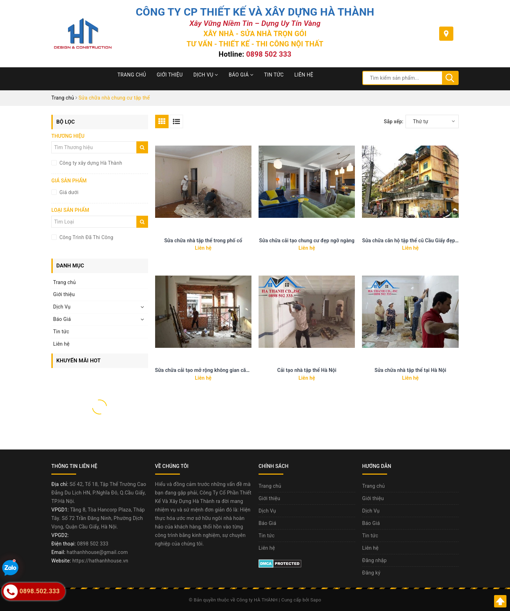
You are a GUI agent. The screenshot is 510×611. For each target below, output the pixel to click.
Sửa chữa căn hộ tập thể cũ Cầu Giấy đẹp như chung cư (424, 240)
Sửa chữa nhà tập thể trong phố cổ (203, 240)
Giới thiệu (170, 75)
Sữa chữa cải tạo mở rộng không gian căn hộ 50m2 (212, 370)
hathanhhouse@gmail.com (97, 552)
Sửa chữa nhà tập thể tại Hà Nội (410, 370)
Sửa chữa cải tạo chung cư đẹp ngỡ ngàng (307, 240)
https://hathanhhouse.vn (100, 561)
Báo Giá (241, 75)
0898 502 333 (268, 54)
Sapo (315, 599)
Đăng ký (371, 573)
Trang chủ (132, 75)
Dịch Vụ (205, 75)
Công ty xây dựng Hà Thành (90, 163)
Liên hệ (303, 75)
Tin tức (274, 75)
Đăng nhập (374, 560)
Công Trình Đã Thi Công (85, 237)
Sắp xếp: (393, 121)
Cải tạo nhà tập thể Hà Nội (306, 370)
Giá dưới (68, 192)
